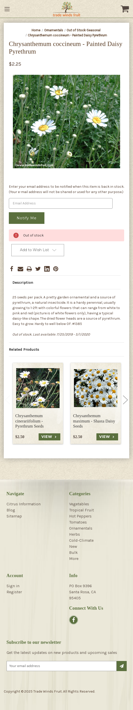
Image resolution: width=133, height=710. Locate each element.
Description (22, 282)
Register (14, 591)
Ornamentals (80, 528)
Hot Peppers (80, 516)
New (73, 546)
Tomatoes (78, 522)
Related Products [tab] (24, 349)
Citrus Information (24, 504)
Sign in (13, 585)
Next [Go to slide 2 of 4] (125, 399)
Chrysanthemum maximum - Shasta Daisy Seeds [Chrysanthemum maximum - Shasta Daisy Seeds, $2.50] (94, 421)
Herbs (74, 534)
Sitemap (14, 516)
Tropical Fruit (81, 510)
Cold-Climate (81, 540)
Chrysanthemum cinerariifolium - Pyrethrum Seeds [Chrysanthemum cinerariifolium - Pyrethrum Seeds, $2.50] (29, 421)
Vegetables (79, 504)
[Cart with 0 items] (125, 9)
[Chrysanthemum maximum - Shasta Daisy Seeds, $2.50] (95, 388)
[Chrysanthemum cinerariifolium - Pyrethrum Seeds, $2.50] (38, 388)
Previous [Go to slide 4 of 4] (7, 399)
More (73, 558)
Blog (11, 510)
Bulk (73, 552)
